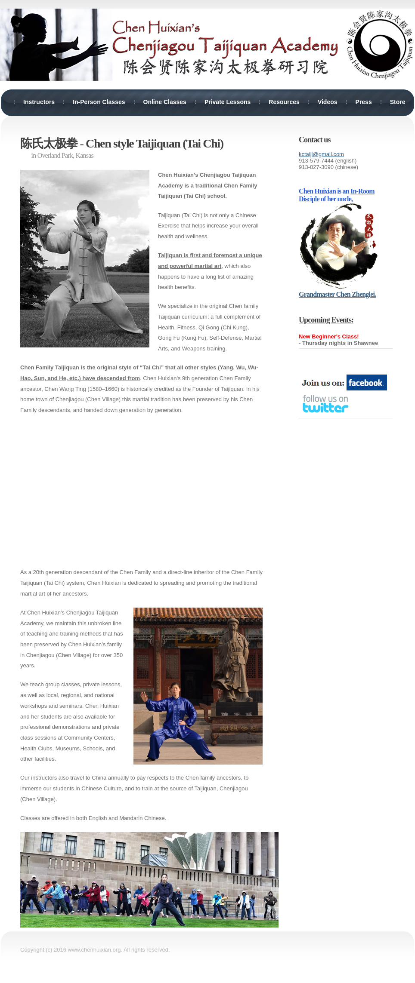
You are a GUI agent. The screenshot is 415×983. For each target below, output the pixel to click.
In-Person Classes (99, 101)
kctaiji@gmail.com (321, 154)
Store (398, 101)
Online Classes (164, 101)
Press (364, 101)
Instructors (39, 101)
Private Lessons (227, 101)
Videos (328, 101)
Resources (284, 101)
